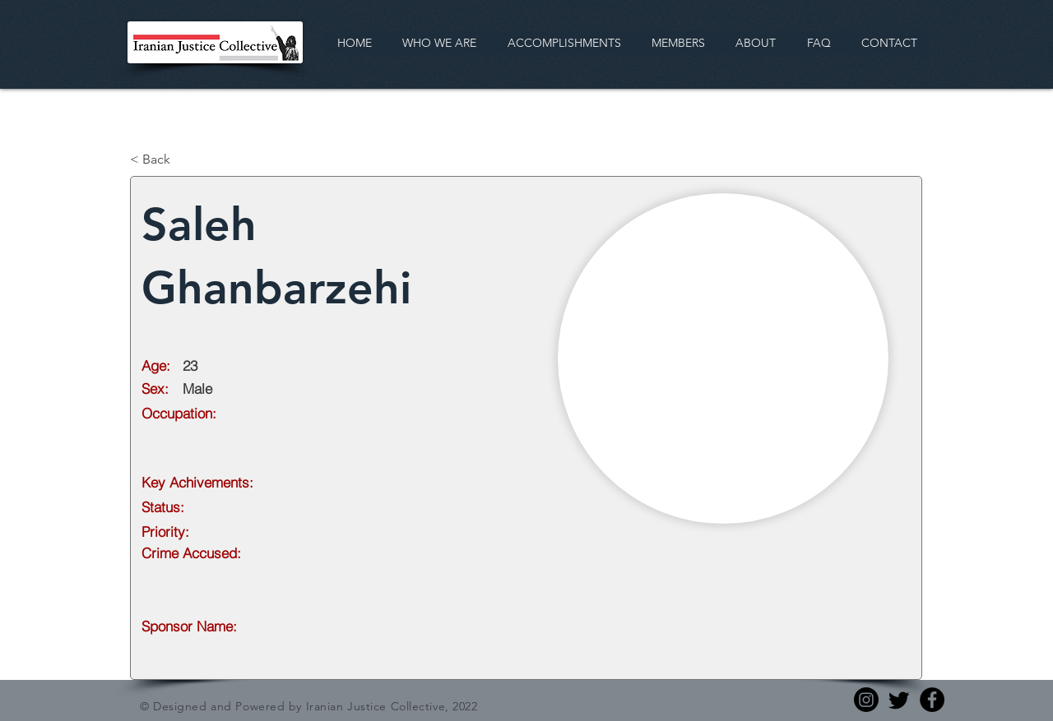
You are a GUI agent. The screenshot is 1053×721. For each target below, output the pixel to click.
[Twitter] (899, 699)
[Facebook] (932, 699)
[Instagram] (866, 699)
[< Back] (184, 159)
